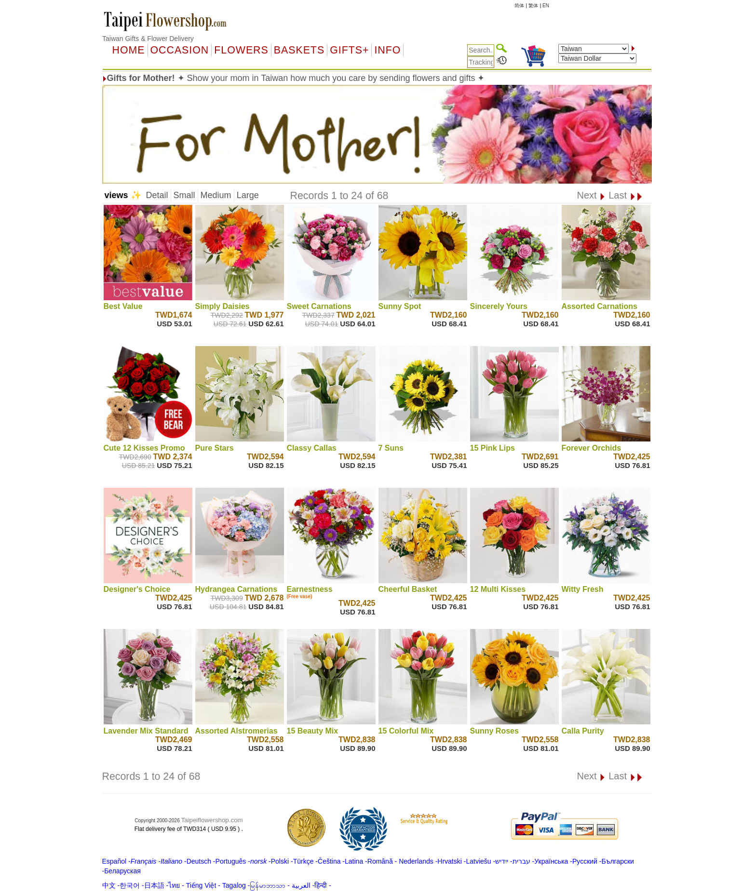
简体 (519, 5)
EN (545, 5)
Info (387, 50)
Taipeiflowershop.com (212, 820)
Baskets (299, 50)
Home (128, 50)
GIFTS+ (349, 50)
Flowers (241, 50)
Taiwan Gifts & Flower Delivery (148, 38)
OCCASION (179, 50)
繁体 (533, 5)
